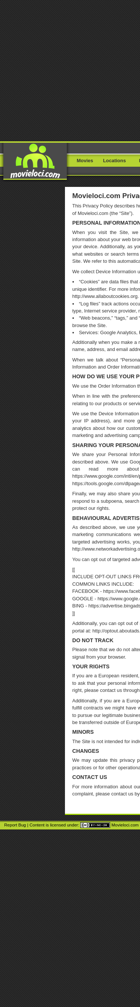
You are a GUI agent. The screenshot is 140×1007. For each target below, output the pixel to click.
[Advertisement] (70, 70)
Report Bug (15, 825)
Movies (85, 160)
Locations (114, 160)
